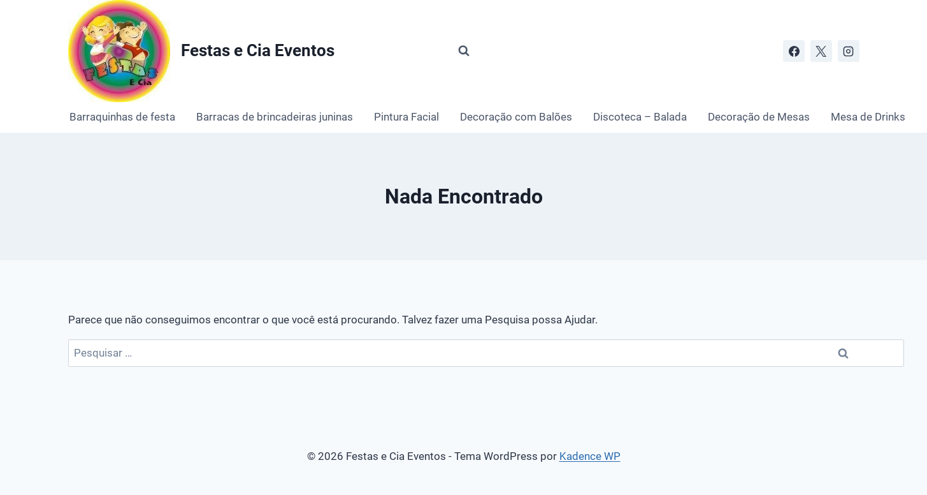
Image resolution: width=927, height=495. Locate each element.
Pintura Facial (406, 116)
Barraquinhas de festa (122, 116)
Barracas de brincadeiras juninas (274, 116)
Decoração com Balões (516, 116)
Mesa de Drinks (868, 116)
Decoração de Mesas (759, 116)
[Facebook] (794, 51)
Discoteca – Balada (640, 116)
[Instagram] (848, 51)
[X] (821, 51)
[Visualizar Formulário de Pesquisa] (463, 51)
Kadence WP (590, 456)
